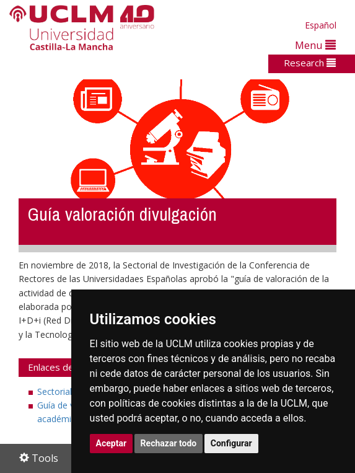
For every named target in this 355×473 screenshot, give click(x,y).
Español (320, 25)
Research (310, 62)
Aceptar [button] (111, 443)
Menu (315, 45)
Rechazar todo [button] (169, 443)
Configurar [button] (231, 443)
